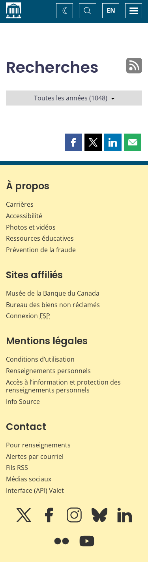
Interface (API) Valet (35, 490)
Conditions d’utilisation (40, 359)
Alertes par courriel (35, 456)
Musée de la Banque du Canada (52, 293)
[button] (73, 142)
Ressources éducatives (40, 238)
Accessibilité (24, 215)
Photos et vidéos (31, 227)
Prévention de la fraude (41, 249)
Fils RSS (17, 467)
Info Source (23, 401)
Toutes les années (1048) (74, 98)
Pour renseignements (38, 445)
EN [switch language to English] (111, 10)
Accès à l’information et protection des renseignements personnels (63, 386)
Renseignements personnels (48, 370)
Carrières (20, 204)
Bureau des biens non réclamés (53, 304)
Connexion (28, 315)
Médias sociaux (28, 479)
